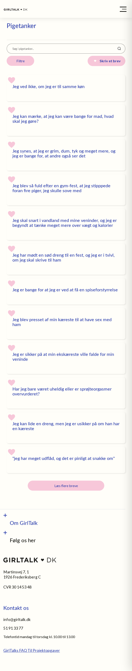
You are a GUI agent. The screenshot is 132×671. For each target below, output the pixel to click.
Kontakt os (16, 607)
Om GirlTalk (23, 522)
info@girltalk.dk (17, 619)
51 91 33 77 (13, 628)
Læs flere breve (66, 486)
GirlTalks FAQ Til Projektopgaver (31, 650)
